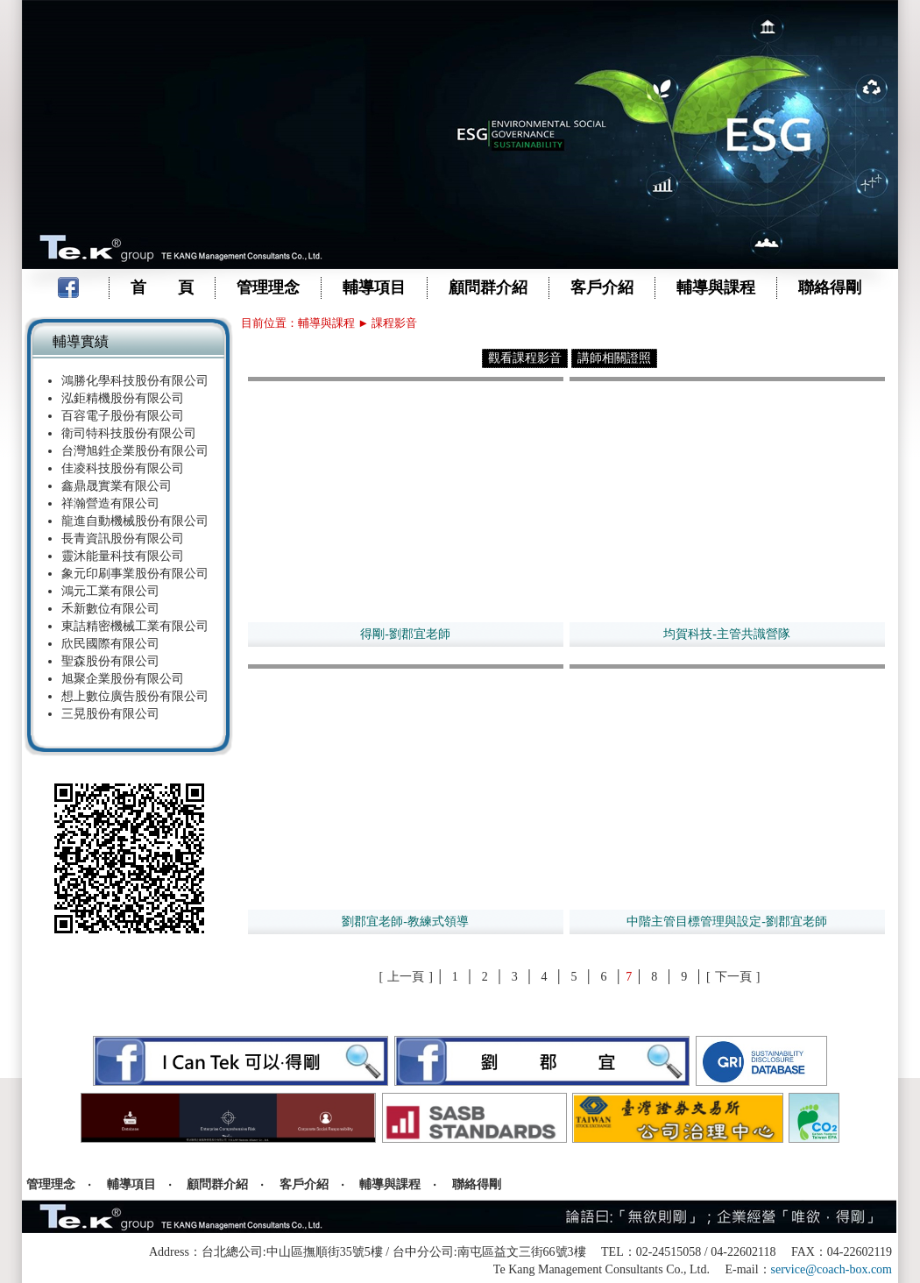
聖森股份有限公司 (110, 661)
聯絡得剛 (829, 287)
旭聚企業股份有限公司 (122, 678)
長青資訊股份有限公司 (122, 538)
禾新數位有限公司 (110, 608)
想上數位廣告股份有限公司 (135, 696)
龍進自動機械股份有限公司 (135, 521)
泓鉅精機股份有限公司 (122, 398)
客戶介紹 (601, 287)
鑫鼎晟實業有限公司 (116, 486)
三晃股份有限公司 (110, 713)
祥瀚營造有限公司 (110, 503)
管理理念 (268, 287)
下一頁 (733, 976)
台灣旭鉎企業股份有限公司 (135, 450)
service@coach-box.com (831, 1269)
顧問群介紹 (488, 287)
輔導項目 (374, 287)
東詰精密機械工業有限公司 (135, 626)
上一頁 (405, 976)
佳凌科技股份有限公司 (122, 468)
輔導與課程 (715, 287)
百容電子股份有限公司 (122, 415)
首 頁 (162, 287)
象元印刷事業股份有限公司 (135, 573)
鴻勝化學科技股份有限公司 (135, 380)
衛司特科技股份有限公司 (128, 433)
